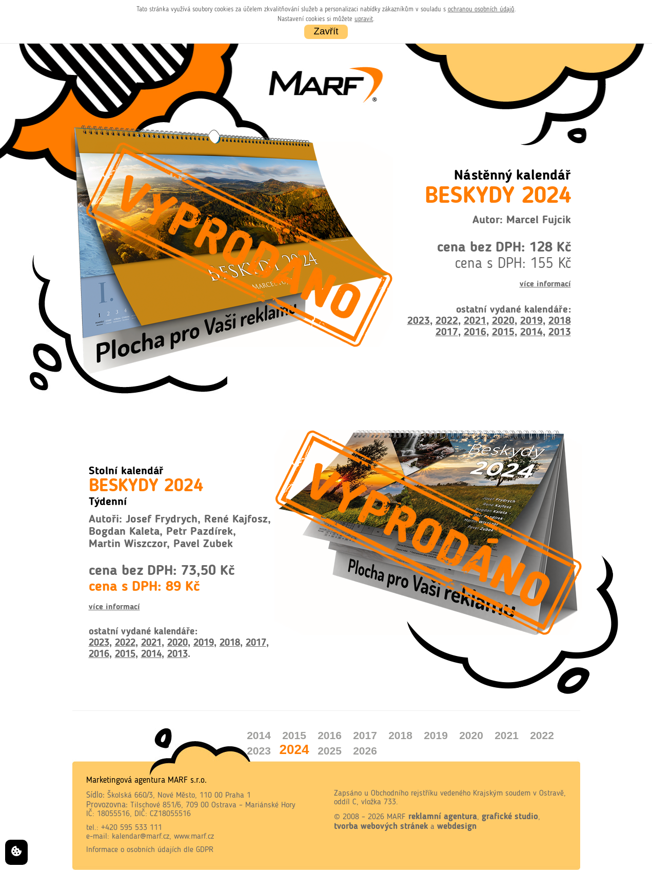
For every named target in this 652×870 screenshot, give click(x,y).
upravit (363, 19)
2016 (475, 332)
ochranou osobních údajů (481, 9)
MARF (396, 817)
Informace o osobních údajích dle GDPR (149, 850)
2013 (559, 332)
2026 (365, 751)
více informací (545, 284)
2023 (418, 321)
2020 (503, 321)
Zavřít (326, 30)
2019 (531, 321)
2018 (559, 321)
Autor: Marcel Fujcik (521, 220)
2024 (294, 749)
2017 (447, 332)
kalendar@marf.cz (140, 837)
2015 (503, 332)
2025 (330, 751)
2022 (447, 321)
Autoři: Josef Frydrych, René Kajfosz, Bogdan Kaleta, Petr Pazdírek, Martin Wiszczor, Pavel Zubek (180, 532)
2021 (475, 321)
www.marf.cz (194, 837)
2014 (531, 332)
